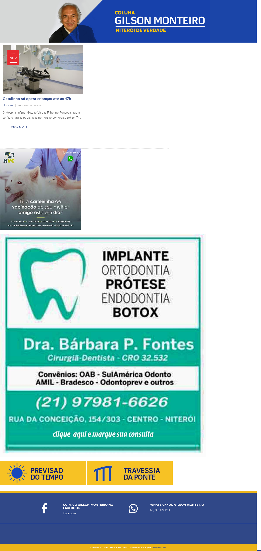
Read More (19, 126)
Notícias (8, 105)
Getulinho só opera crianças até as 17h (37, 99)
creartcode (159, 547)
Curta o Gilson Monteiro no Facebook (88, 506)
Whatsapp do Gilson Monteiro (177, 505)
